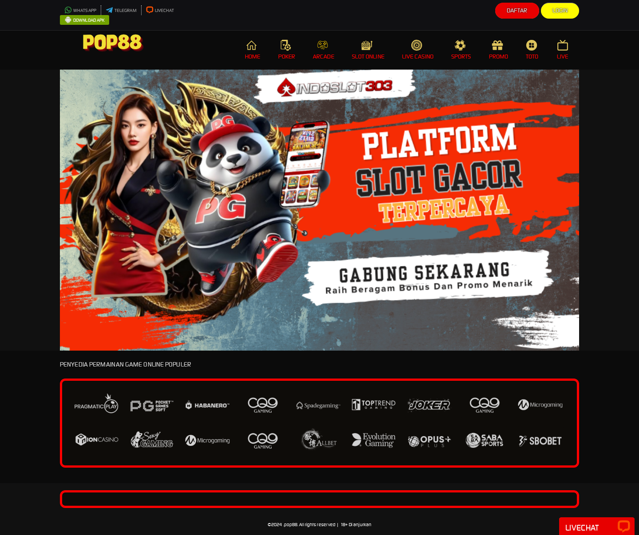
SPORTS (461, 49)
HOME (252, 49)
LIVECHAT (160, 10)
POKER (287, 49)
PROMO (499, 49)
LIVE (563, 49)
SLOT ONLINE (368, 49)
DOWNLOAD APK (84, 20)
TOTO (532, 49)
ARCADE (323, 49)
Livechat (596, 527)
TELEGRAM (121, 10)
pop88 (291, 524)
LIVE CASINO (418, 49)
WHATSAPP (80, 10)
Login (560, 10)
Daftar (517, 10)
